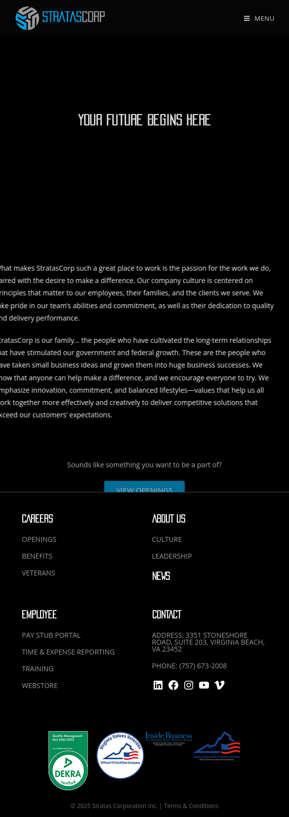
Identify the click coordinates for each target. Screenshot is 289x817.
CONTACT (166, 615)
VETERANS (38, 572)
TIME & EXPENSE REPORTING (68, 651)
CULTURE (167, 539)
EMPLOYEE (39, 615)
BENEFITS (37, 556)
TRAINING (37, 668)
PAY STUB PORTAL (51, 635)
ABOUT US (168, 519)
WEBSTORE (39, 685)
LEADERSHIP (172, 556)
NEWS (161, 576)
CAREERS (37, 519)
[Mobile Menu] (259, 18)
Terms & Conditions (191, 806)
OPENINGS (39, 539)
